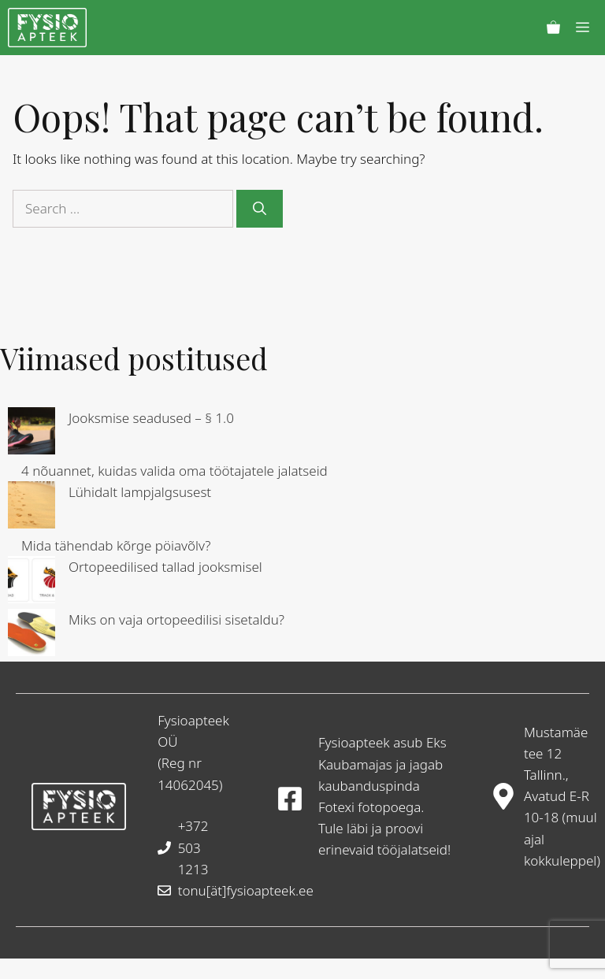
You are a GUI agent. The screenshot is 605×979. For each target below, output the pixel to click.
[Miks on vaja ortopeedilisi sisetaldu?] (31, 635)
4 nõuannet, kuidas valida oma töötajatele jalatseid (174, 471)
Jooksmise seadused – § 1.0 (151, 418)
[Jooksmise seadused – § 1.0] (31, 433)
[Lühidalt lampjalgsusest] (31, 507)
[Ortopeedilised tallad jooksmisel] (31, 582)
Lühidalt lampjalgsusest (140, 492)
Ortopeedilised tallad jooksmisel (165, 567)
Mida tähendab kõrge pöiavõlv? (116, 545)
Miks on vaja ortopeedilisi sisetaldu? (176, 619)
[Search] (259, 209)
